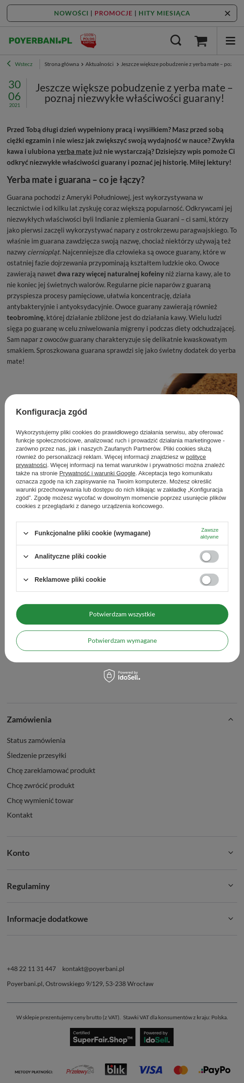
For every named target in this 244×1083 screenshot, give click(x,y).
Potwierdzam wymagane (122, 640)
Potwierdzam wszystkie (122, 614)
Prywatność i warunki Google (97, 472)
